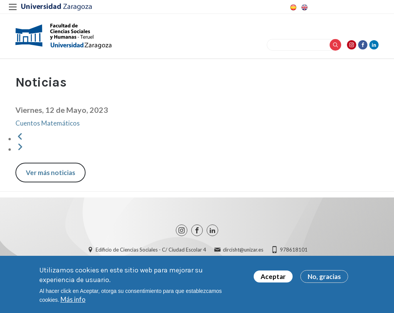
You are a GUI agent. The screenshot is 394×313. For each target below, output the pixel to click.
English (303, 7)
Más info (73, 299)
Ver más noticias (50, 172)
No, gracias (324, 276)
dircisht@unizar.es (243, 250)
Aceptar (273, 276)
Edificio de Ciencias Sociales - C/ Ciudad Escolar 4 (151, 250)
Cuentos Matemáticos (47, 123)
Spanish (292, 7)
